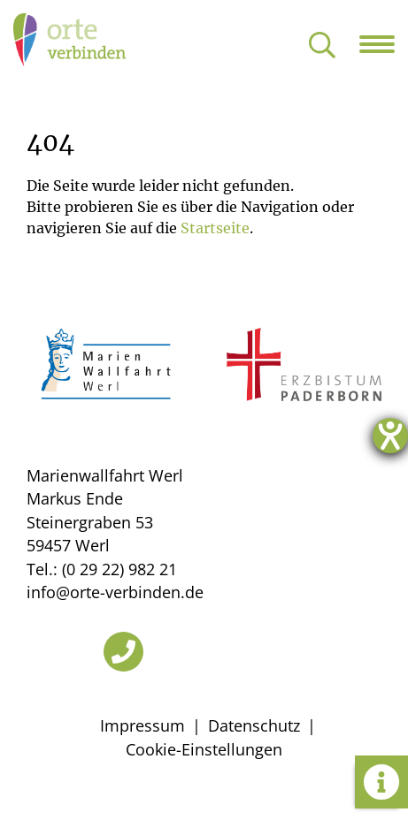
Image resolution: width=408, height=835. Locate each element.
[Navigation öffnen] (383, 44)
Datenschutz (254, 725)
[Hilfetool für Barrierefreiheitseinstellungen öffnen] (390, 435)
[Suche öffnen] (322, 46)
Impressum (142, 725)
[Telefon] (123, 652)
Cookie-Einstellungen (204, 749)
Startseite (215, 228)
